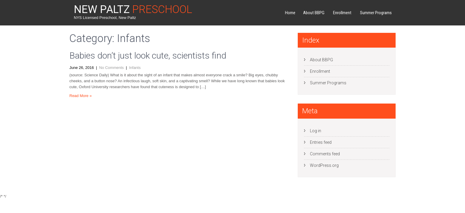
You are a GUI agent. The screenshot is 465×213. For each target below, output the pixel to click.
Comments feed (325, 153)
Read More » (80, 95)
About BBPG (313, 12)
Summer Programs (376, 12)
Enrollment (342, 12)
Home (290, 12)
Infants (135, 67)
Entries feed (321, 142)
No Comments (111, 67)
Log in (315, 130)
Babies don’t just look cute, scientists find (147, 55)
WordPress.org (324, 165)
